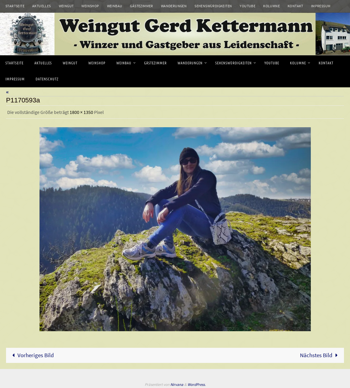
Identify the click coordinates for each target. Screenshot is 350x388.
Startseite (14, 6)
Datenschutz (17, 13)
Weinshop (90, 6)
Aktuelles (41, 6)
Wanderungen (174, 6)
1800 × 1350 (81, 112)
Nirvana (176, 384)
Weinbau (114, 6)
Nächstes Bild (320, 355)
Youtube (247, 6)
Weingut (66, 6)
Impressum (321, 6)
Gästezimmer (141, 6)
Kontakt (295, 6)
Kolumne (271, 6)
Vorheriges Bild (31, 355)
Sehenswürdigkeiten (213, 6)
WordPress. (197, 384)
